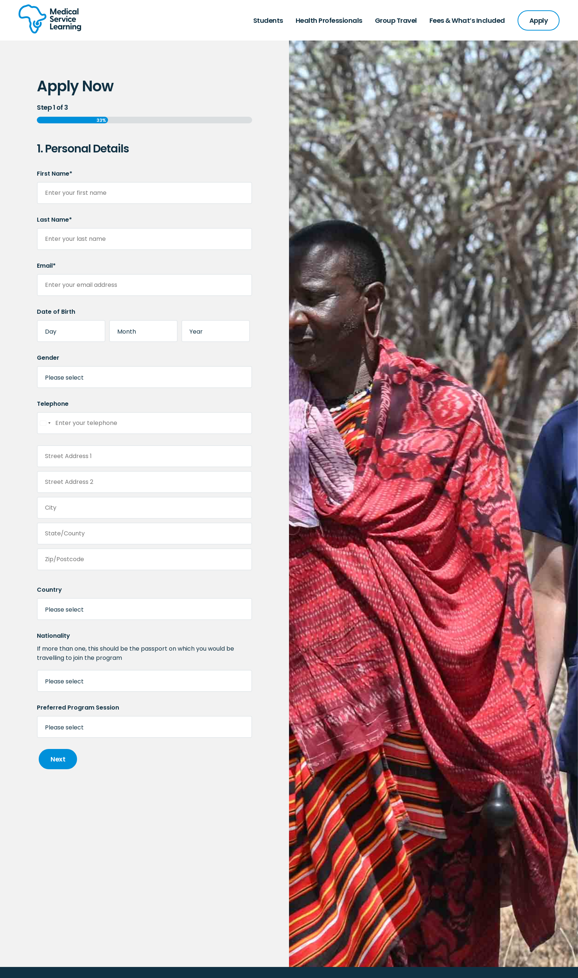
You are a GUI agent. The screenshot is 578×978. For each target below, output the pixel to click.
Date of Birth (56, 311)
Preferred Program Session (78, 707)
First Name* (54, 173)
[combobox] (45, 423)
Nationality (53, 636)
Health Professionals (329, 20)
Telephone (53, 404)
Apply (538, 20)
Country (49, 589)
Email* (46, 265)
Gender (48, 357)
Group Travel (396, 20)
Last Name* (54, 219)
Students (268, 20)
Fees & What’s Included (467, 20)
